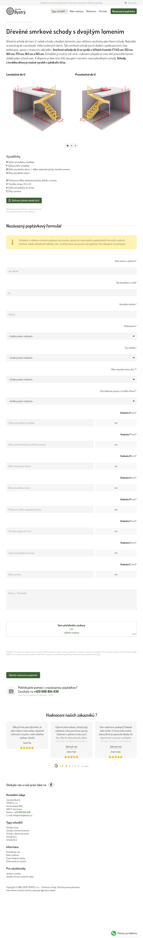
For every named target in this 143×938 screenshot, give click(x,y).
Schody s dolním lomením (17, 833)
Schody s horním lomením (17, 830)
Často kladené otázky (15, 858)
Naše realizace (12, 855)
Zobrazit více (71, 746)
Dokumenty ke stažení (16, 861)
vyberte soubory (71, 632)
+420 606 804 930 (22, 812)
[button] (67, 145)
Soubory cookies (13, 873)
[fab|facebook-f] (51, 785)
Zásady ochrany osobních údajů (20, 876)
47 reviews (85, 766)
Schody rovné (12, 827)
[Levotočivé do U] (37, 105)
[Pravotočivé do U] (106, 105)
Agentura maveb (48, 890)
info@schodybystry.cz (22, 815)
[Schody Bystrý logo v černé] (16, 11)
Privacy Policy (66, 654)
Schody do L (11, 836)
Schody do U (11, 839)
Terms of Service (79, 654)
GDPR (8, 654)
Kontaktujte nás (13, 851)
